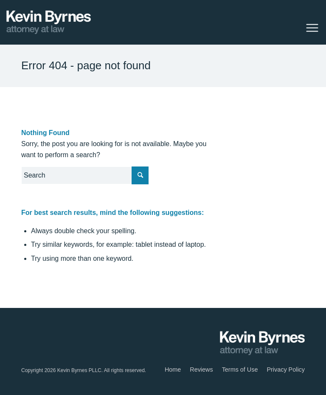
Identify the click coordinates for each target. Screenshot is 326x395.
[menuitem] (172, 369)
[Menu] (310, 27)
